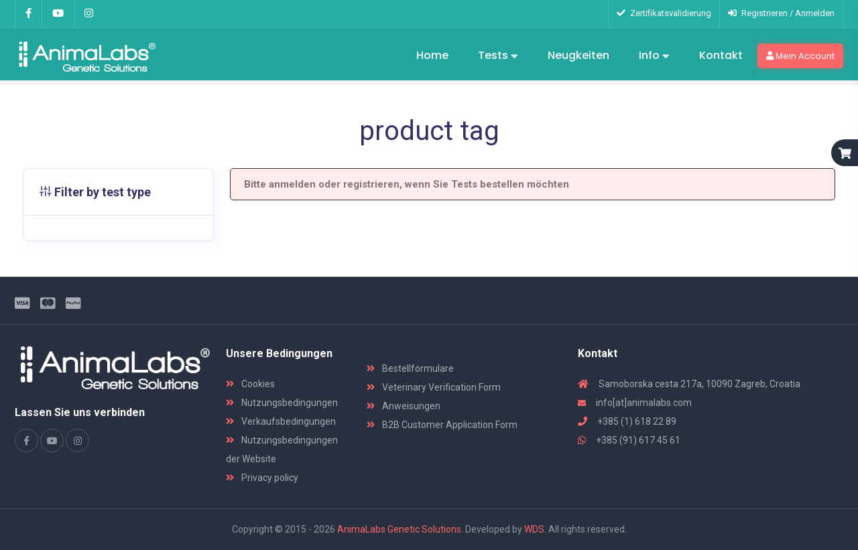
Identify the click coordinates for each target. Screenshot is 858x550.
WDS (534, 529)
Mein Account (800, 56)
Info (654, 56)
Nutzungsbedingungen (282, 402)
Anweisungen (403, 406)
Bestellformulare (410, 368)
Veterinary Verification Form (434, 387)
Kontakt (721, 55)
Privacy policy (262, 477)
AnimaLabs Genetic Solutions (399, 529)
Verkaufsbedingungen (281, 421)
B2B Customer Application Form (442, 424)
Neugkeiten (578, 55)
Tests (498, 56)
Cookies (250, 384)
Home (432, 55)
